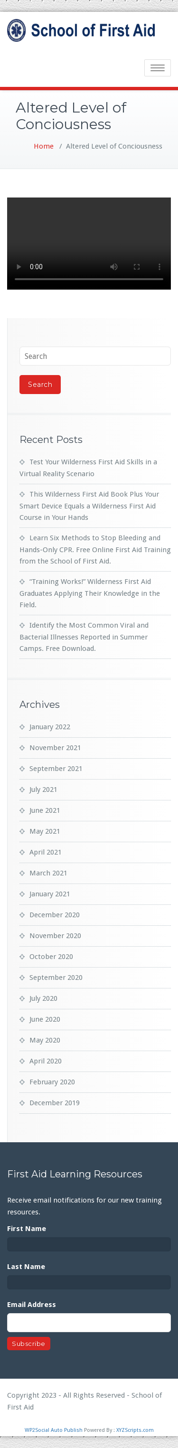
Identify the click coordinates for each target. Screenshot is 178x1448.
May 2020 (44, 1040)
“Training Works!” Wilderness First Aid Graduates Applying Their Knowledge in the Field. (89, 593)
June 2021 (44, 810)
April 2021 (45, 852)
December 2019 (54, 1103)
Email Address (31, 1304)
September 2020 (56, 977)
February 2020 (52, 1082)
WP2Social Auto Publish (54, 1430)
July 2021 (43, 789)
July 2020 (43, 998)
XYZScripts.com (135, 1430)
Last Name (26, 1266)
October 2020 (51, 956)
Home (44, 146)
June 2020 (44, 1019)
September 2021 (56, 768)
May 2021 (44, 831)
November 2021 (55, 747)
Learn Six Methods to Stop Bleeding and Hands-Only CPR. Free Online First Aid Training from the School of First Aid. (95, 549)
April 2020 (45, 1061)
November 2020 (55, 935)
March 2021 (48, 873)
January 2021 (49, 894)
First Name (26, 1228)
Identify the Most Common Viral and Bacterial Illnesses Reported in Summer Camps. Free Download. (84, 637)
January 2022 (49, 727)
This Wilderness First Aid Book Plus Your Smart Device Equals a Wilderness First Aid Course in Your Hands (89, 506)
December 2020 (54, 915)
